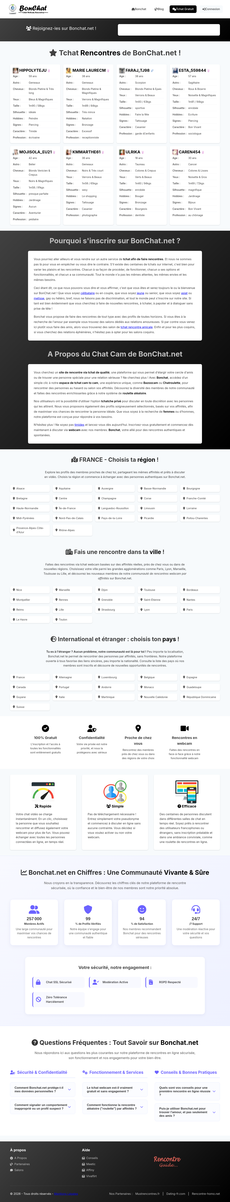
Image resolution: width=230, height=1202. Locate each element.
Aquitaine (63, 488)
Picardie (147, 518)
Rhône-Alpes (65, 530)
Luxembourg (107, 677)
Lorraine (190, 508)
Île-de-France (66, 508)
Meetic (88, 1164)
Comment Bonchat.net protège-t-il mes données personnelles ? (43, 1089)
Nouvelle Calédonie (154, 697)
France (19, 677)
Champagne (107, 498)
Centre (61, 498)
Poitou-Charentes (195, 518)
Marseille (63, 589)
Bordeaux (190, 589)
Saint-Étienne (150, 599)
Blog (159, 9)
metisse (39, 298)
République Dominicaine (199, 697)
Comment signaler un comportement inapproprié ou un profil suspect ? (43, 1106)
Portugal (62, 687)
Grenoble (105, 599)
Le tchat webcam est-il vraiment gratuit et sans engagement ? (115, 1089)
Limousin (148, 508)
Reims (18, 609)
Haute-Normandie (25, 508)
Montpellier (21, 599)
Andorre (104, 687)
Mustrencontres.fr (147, 1194)
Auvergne (105, 488)
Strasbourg (106, 609)
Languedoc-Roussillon (113, 508)
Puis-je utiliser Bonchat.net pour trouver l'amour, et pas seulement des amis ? (187, 1112)
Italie (60, 697)
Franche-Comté (194, 498)
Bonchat (139, 9)
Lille (60, 609)
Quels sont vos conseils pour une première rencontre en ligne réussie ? (187, 1091)
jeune (140, 293)
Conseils (90, 1158)
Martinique (106, 697)
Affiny (88, 1170)
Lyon (145, 609)
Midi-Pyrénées (23, 518)
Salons (17, 1170)
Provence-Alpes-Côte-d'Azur (28, 530)
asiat (184, 293)
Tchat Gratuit (183, 9)
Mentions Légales (66, 1194)
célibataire (88, 293)
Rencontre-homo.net (206, 1194)
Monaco (147, 687)
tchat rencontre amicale (137, 327)
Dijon (103, 589)
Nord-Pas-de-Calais (70, 518)
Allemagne (64, 677)
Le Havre (20, 619)
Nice (17, 589)
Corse (146, 498)
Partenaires (20, 1164)
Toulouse (148, 589)
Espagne (190, 677)
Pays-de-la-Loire (110, 518)
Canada (19, 687)
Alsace (19, 488)
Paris (188, 609)
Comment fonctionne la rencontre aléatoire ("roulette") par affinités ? (115, 1106)
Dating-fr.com (175, 1194)
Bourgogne (191, 488)
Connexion (211, 9)
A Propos (18, 1158)
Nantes (189, 599)
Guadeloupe (192, 687)
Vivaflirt (89, 1176)
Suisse (18, 706)
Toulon (61, 619)
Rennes (62, 599)
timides (79, 424)
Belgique (148, 677)
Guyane (19, 697)
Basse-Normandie (153, 488)
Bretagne (20, 498)
